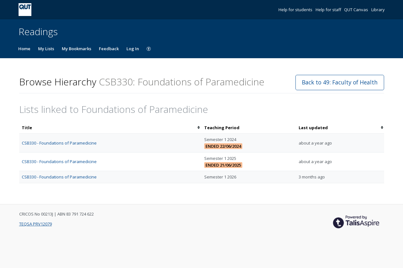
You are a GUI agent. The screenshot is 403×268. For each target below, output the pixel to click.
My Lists (46, 48)
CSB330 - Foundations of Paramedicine (59, 143)
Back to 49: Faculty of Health (340, 82)
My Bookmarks (76, 48)
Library (378, 9)
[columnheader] (110, 128)
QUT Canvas (356, 9)
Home (24, 48)
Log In (132, 48)
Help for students (295, 9)
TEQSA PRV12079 (35, 224)
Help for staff (329, 9)
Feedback (109, 48)
